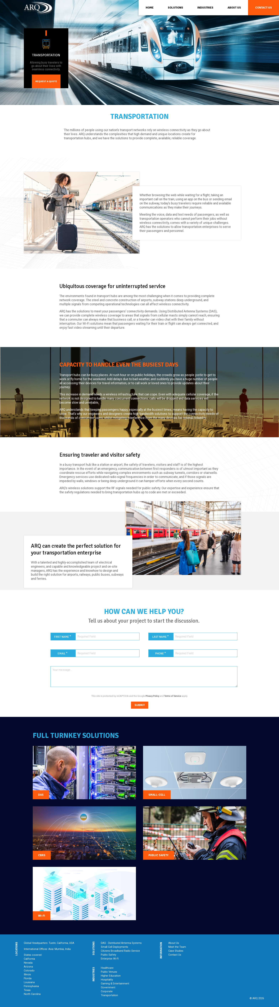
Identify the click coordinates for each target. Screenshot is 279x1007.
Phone (159, 653)
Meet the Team (177, 946)
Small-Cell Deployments (114, 946)
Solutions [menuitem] (175, 7)
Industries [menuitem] (205, 7)
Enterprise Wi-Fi (110, 958)
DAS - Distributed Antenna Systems (121, 943)
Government (108, 987)
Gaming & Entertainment (115, 983)
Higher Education (111, 975)
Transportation (109, 995)
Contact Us (174, 954)
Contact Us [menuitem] (263, 7)
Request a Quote (46, 77)
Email (61, 653)
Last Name (159, 637)
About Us (173, 943)
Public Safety (108, 954)
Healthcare (107, 967)
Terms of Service (172, 696)
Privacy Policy (152, 696)
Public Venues (109, 971)
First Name (61, 637)
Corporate (107, 991)
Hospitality (107, 979)
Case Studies (175, 950)
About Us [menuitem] (234, 7)
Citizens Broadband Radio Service (120, 950)
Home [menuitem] (150, 7)
